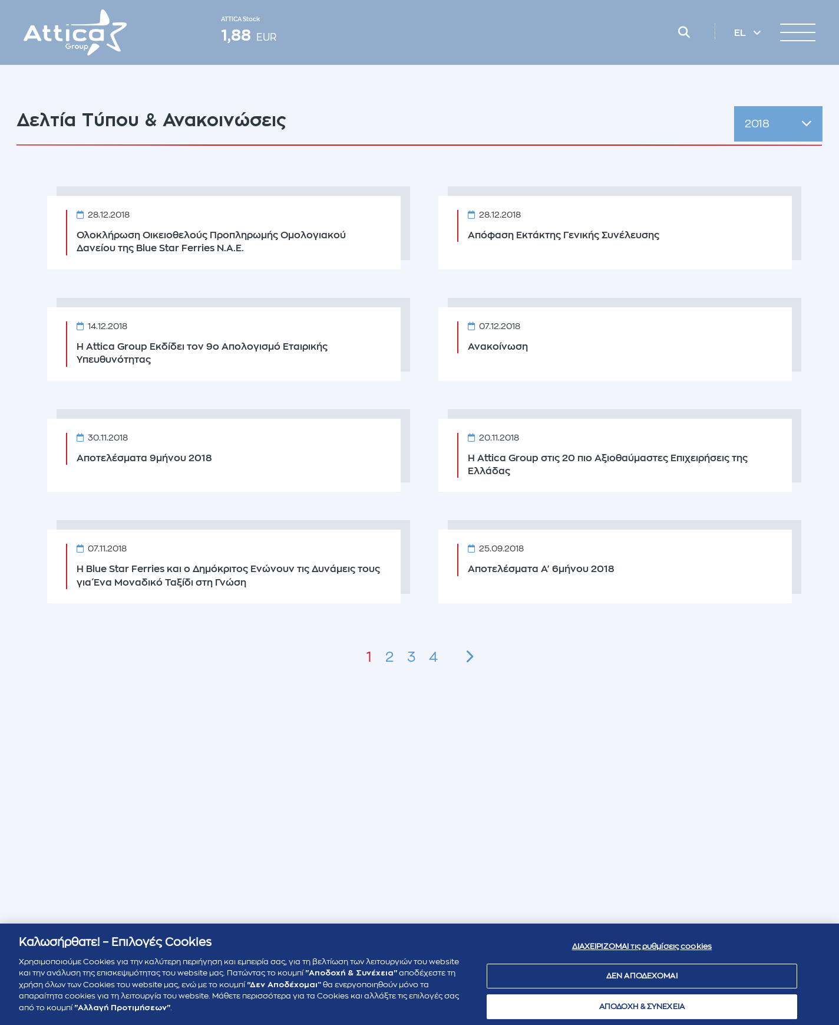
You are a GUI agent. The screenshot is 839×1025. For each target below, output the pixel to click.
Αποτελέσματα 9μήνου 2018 (144, 458)
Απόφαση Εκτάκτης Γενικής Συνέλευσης (563, 235)
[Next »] (469, 657)
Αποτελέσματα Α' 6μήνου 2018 (541, 569)
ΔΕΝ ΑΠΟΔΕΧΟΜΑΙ (642, 981)
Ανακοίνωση (498, 346)
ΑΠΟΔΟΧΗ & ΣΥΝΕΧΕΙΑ (642, 1011)
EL (741, 33)
